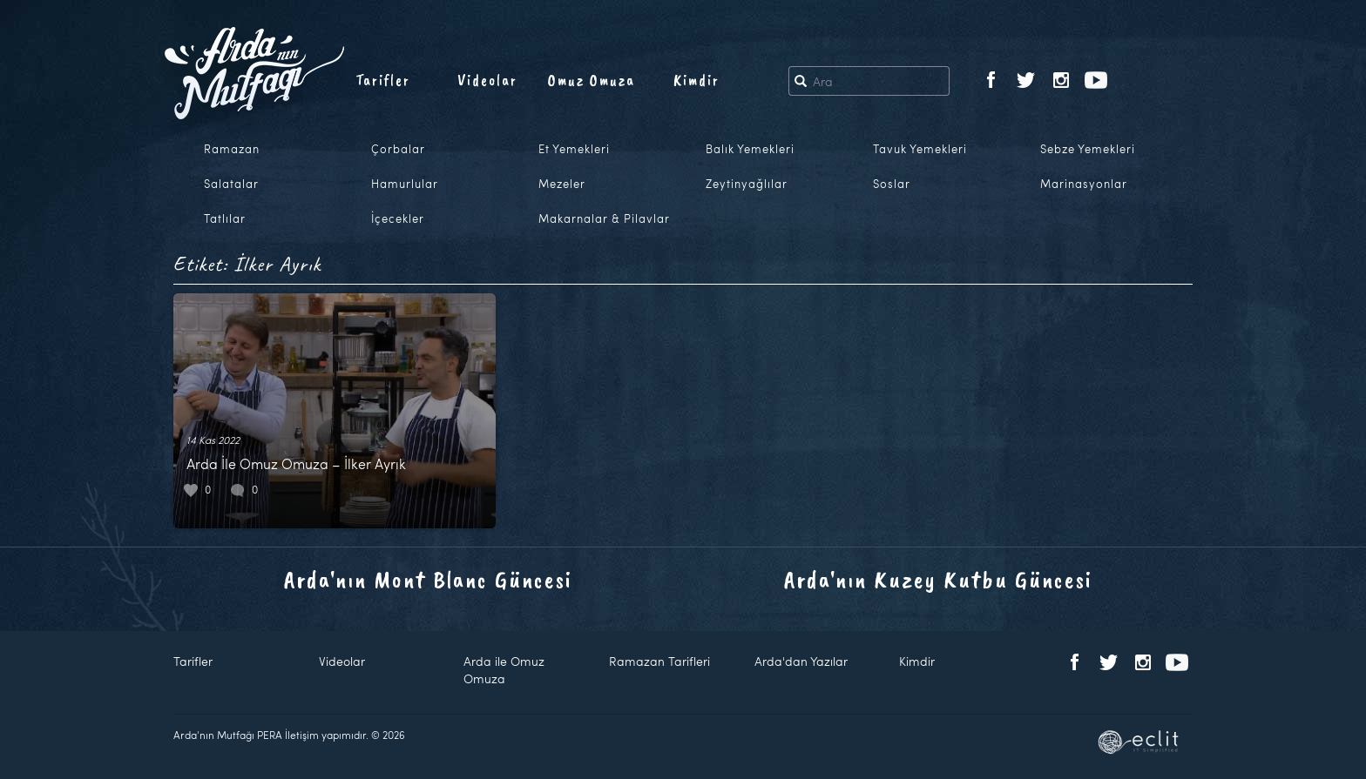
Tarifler (382, 80)
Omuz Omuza (591, 80)
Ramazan (232, 149)
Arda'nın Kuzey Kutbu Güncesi (938, 579)
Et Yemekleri (574, 149)
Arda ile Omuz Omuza (503, 670)
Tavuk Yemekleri (920, 149)
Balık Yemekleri (750, 149)
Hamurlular (404, 183)
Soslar (891, 183)
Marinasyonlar (1083, 183)
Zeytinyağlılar (747, 183)
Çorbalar (398, 149)
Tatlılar (225, 218)
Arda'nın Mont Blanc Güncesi (428, 579)
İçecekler (397, 218)
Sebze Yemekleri (1087, 149)
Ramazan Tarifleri (659, 661)
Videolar (487, 80)
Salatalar (231, 183)
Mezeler (561, 183)
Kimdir (696, 80)
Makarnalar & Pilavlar (604, 218)
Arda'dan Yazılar (801, 661)
